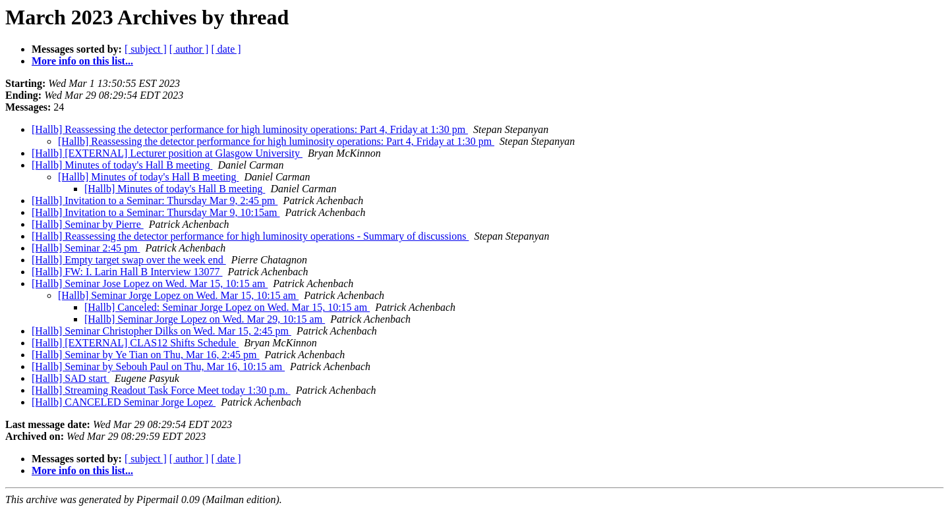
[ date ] (226, 49)
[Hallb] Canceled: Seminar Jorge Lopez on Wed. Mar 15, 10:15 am (227, 307)
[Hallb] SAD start (70, 378)
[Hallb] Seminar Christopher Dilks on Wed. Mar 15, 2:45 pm (161, 330)
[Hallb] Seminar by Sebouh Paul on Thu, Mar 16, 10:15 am (158, 366)
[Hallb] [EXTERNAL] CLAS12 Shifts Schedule (135, 342)
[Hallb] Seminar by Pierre (88, 224)
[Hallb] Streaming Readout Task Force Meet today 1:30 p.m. (161, 390)
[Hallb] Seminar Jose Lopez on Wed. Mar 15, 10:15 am (150, 283)
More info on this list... (82, 61)
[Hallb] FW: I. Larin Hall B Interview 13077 (127, 271)
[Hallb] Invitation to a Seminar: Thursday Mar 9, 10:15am (156, 212)
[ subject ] (146, 49)
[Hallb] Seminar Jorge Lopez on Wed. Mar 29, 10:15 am (204, 319)
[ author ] (189, 49)
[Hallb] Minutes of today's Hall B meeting (122, 165)
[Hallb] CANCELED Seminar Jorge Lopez (124, 402)
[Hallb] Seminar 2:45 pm (86, 248)
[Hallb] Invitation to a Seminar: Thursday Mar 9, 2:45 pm (154, 200)
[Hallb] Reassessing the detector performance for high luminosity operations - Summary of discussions (250, 236)
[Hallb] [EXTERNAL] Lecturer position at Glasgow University (167, 153)
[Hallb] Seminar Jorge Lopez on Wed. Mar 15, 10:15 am (178, 295)
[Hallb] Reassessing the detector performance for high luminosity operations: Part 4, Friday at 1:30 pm (250, 129)
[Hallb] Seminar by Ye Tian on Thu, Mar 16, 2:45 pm (145, 354)
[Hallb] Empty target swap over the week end (129, 259)
